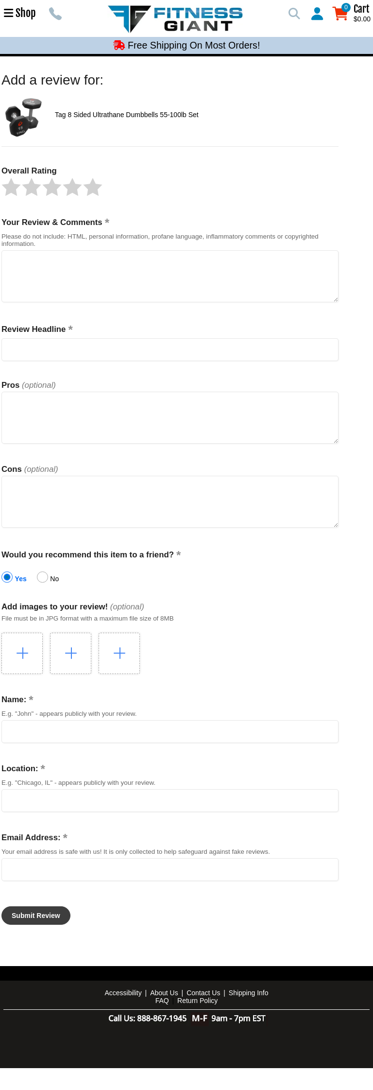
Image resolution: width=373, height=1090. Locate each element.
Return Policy (197, 1022)
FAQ (162, 1022)
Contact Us (203, 1015)
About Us (164, 1015)
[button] (11, 187)
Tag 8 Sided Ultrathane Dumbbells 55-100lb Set (127, 115)
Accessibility (122, 1015)
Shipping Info (249, 1015)
